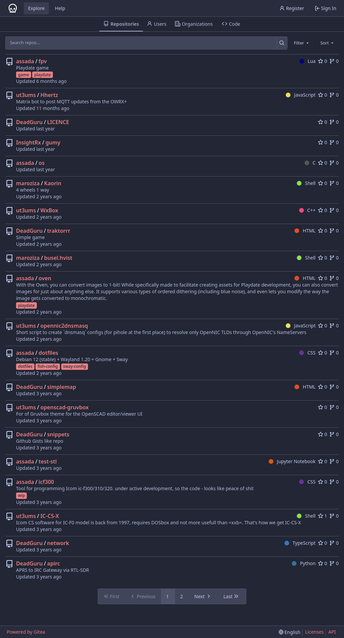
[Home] (12, 8)
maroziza (27, 183)
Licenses (314, 632)
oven (44, 278)
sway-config (74, 366)
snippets (58, 434)
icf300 (46, 481)
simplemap (61, 387)
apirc (53, 563)
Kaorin (52, 183)
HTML (305, 230)
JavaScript (301, 95)
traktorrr (58, 230)
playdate (42, 75)
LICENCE (58, 122)
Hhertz (49, 95)
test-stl (47, 461)
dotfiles (48, 352)
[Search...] (281, 42)
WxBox (49, 210)
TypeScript (300, 543)
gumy (53, 142)
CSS (307, 352)
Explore (36, 8)
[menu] (289, 632)
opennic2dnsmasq (64, 325)
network (58, 543)
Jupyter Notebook (292, 461)
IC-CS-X (49, 516)
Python (304, 563)
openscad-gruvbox (64, 407)
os (41, 163)
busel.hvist (58, 257)
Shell (306, 183)
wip (21, 495)
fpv (42, 61)
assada (25, 61)
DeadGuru (29, 122)
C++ (307, 210)
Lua (307, 61)
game (23, 75)
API (332, 632)
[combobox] (302, 42)
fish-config (47, 366)
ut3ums (26, 95)
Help (60, 8)
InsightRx (28, 142)
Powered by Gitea (26, 632)
